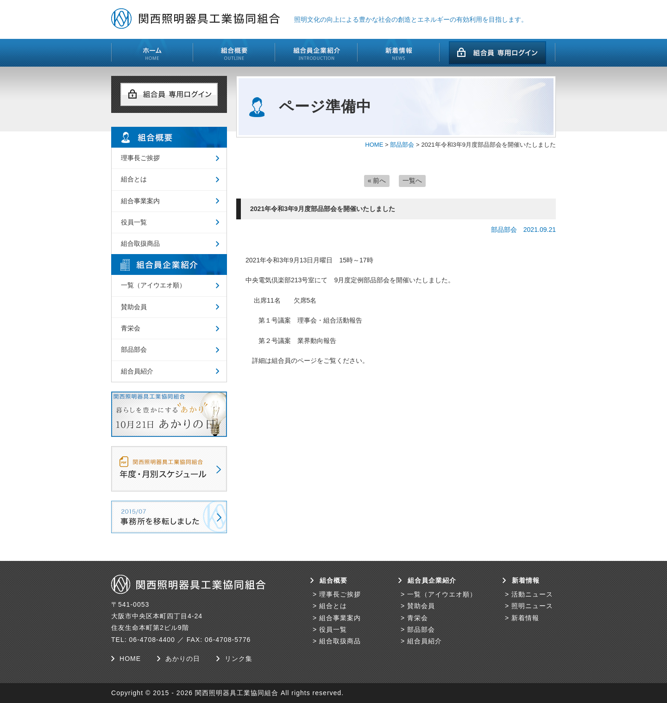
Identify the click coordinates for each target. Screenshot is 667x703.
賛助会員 (134, 307)
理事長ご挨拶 (140, 158)
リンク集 (238, 658)
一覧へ (412, 180)
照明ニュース (532, 606)
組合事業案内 (140, 201)
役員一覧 (134, 222)
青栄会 (130, 328)
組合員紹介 (137, 371)
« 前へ (377, 180)
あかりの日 (182, 658)
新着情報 (525, 618)
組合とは (134, 179)
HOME (374, 144)
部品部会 (402, 144)
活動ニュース (532, 594)
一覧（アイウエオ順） (153, 285)
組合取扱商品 (140, 243)
